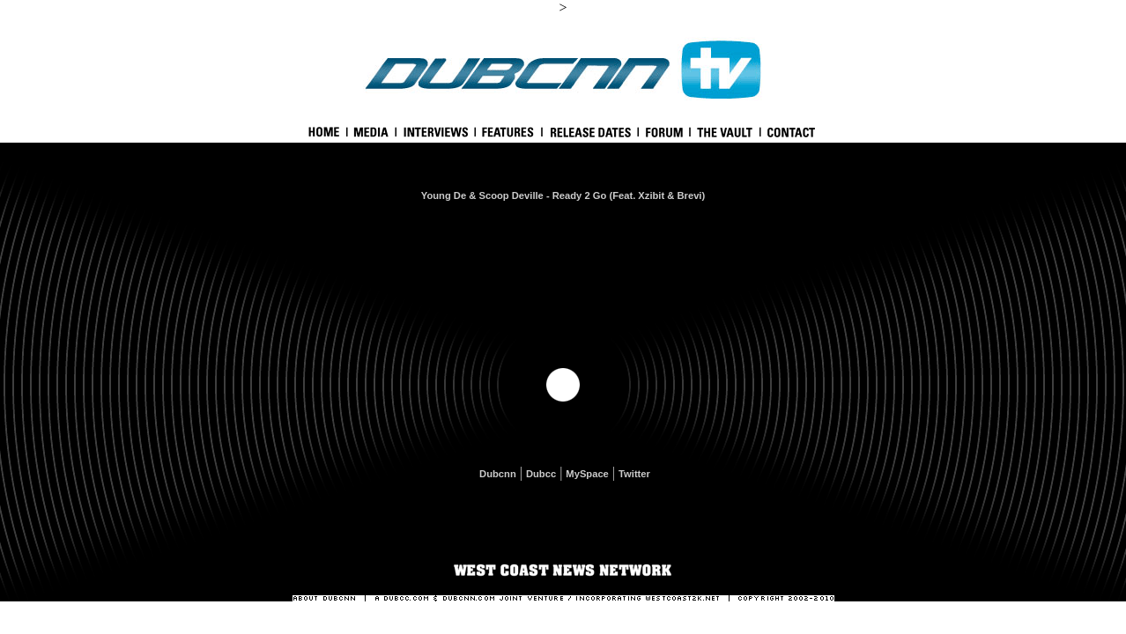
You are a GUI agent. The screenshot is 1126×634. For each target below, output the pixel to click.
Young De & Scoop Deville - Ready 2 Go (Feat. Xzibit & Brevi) (563, 195)
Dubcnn (497, 473)
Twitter (634, 473)
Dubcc (541, 473)
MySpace (587, 473)
